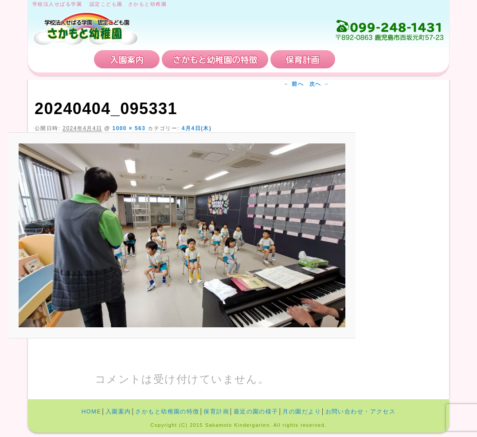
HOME (62, 59)
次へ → (319, 84)
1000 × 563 (129, 128)
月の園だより (301, 411)
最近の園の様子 (256, 411)
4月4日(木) (196, 128)
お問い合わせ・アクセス (391, 59)
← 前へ (294, 84)
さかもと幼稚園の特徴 (215, 59)
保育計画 (302, 59)
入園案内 (127, 59)
